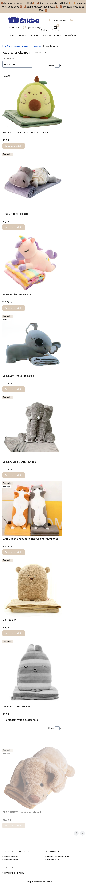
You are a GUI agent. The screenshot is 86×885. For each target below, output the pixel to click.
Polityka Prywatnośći (56, 856)
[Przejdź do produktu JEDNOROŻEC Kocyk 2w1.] (32, 262)
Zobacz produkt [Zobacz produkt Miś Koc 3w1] (13, 633)
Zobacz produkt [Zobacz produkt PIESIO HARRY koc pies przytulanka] (13, 825)
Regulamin (51, 859)
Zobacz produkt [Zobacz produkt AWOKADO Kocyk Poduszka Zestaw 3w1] (13, 146)
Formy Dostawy (10, 856)
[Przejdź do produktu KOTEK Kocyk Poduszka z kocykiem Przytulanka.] (32, 508)
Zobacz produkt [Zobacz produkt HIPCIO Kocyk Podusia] (13, 227)
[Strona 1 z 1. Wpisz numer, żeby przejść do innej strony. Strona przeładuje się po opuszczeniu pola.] (57, 66)
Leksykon (38, 46)
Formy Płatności (10, 859)
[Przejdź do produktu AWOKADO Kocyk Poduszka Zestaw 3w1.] (32, 101)
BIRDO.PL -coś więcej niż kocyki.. (16, 46)
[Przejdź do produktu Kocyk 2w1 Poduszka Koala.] (32, 343)
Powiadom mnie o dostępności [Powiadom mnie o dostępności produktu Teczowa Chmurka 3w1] (21, 719)
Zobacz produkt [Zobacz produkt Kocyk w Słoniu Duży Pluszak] (13, 475)
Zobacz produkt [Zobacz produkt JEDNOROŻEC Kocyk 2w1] (13, 308)
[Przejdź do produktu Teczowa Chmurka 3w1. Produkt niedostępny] (32, 671)
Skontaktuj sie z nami (13, 872)
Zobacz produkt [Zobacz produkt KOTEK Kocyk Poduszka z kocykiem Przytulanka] (13, 552)
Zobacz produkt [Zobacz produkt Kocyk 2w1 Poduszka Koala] (13, 389)
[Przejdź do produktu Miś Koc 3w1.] (32, 587)
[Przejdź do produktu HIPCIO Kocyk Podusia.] (32, 181)
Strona (51, 66)
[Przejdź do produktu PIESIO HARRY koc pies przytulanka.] (39, 778)
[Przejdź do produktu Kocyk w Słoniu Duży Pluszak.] (32, 427)
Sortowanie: (8, 58)
